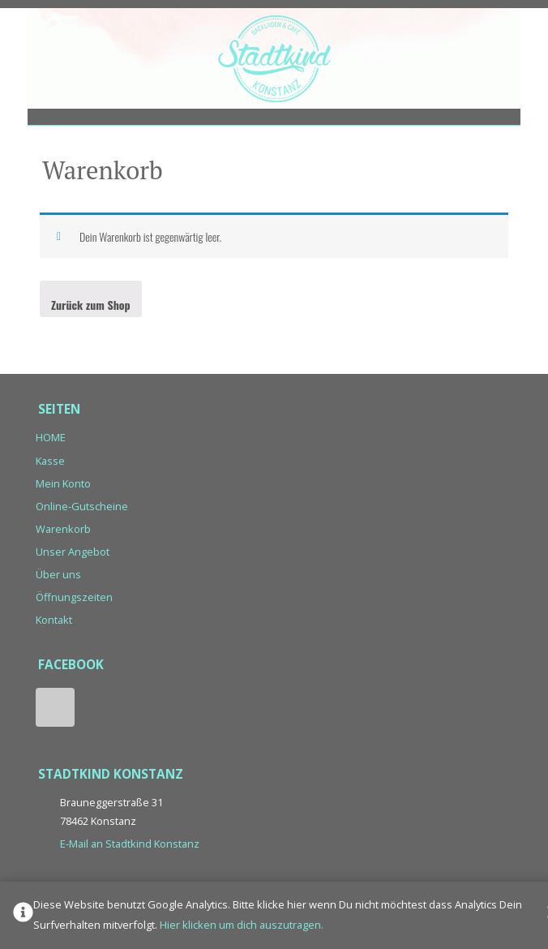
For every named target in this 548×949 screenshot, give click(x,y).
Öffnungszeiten (74, 597)
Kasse (50, 460)
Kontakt (54, 619)
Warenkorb (63, 529)
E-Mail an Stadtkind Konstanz (129, 843)
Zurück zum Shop (91, 304)
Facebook (55, 707)
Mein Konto (63, 483)
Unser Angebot (72, 551)
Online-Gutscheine (82, 506)
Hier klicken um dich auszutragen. (241, 924)
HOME (51, 437)
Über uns (58, 574)
